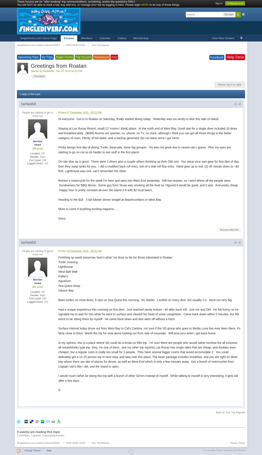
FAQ (114, 57)
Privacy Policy (237, 443)
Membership (141, 38)
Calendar (105, 38)
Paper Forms (64, 57)
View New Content (223, 38)
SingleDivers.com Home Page (38, 38)
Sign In (219, 3)
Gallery (122, 38)
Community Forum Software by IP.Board (224, 450)
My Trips (47, 57)
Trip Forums (83, 57)
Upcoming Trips (28, 57)
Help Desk (235, 57)
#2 (237, 242)
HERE (145, 4)
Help (49, 450)
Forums (69, 38)
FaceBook (216, 57)
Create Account (235, 3)
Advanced (243, 14)
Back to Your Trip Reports (230, 412)
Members (86, 38)
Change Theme (33, 450)
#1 (237, 104)
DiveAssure (101, 57)
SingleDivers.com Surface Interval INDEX (38, 443)
